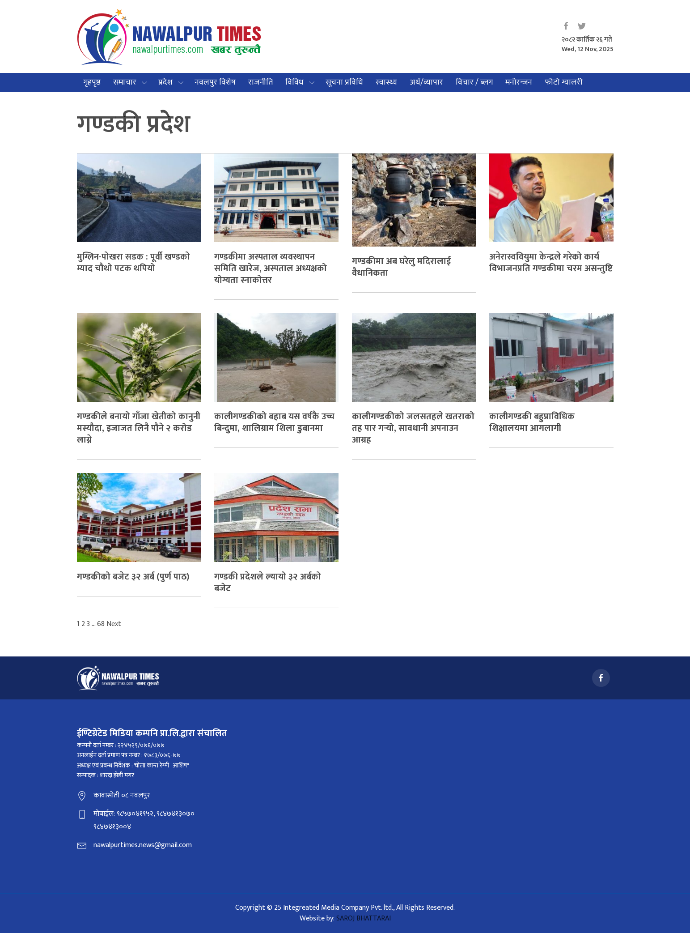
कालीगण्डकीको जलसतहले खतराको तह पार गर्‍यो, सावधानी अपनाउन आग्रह (413, 428)
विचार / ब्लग (474, 82)
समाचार (124, 82)
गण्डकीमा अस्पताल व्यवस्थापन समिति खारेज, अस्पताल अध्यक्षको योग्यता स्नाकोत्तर (270, 268)
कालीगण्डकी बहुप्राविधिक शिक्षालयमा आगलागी (532, 422)
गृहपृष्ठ (92, 82)
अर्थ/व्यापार (426, 82)
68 (101, 624)
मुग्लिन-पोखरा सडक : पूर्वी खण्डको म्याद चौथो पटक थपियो (133, 262)
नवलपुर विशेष (215, 82)
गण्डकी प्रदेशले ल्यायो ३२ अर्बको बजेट (267, 582)
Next (113, 624)
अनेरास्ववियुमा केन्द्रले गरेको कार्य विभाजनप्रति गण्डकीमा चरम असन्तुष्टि (551, 262)
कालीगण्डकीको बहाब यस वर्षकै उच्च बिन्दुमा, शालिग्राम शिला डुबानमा (274, 422)
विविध (294, 82)
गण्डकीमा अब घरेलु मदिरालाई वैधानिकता (401, 267)
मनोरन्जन (518, 82)
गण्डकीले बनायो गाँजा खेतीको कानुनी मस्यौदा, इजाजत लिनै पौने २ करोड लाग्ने (138, 428)
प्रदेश (165, 82)
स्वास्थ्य (386, 82)
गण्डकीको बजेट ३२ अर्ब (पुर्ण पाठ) (133, 576)
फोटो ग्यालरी (564, 82)
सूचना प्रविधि (344, 82)
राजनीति (260, 82)
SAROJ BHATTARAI (363, 918)
